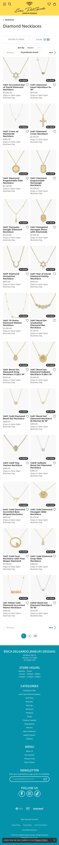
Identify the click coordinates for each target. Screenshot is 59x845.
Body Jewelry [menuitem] (30, 724)
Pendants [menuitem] (29, 713)
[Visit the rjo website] (28, 808)
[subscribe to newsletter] (45, 779)
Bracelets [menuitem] (29, 701)
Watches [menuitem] (29, 727)
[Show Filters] (16, 39)
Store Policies (29, 762)
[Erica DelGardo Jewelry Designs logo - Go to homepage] (29, 8)
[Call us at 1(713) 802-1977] (29, 660)
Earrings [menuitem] (29, 705)
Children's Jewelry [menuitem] (29, 720)
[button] (9, 4)
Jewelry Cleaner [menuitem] (29, 735)
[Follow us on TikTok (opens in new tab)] (37, 794)
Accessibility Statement (29, 830)
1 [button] (24, 635)
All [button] (35, 635)
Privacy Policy (29, 758)
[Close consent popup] (54, 840)
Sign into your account (29, 819)
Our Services (29, 755)
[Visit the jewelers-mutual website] (38, 808)
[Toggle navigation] (4, 4)
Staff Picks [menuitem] (29, 698)
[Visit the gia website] (19, 808)
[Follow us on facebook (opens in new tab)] (22, 794)
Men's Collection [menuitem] (29, 731)
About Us (29, 751)
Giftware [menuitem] (29, 739)
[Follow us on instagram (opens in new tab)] (29, 794)
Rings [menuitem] (29, 716)
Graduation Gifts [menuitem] (29, 690)
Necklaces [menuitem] (29, 709)
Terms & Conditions (41, 825)
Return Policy (16, 825)
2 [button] (29, 635)
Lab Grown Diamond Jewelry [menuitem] (29, 694)
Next (51, 52)
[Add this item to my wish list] (26, 84)
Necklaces (9, 20)
